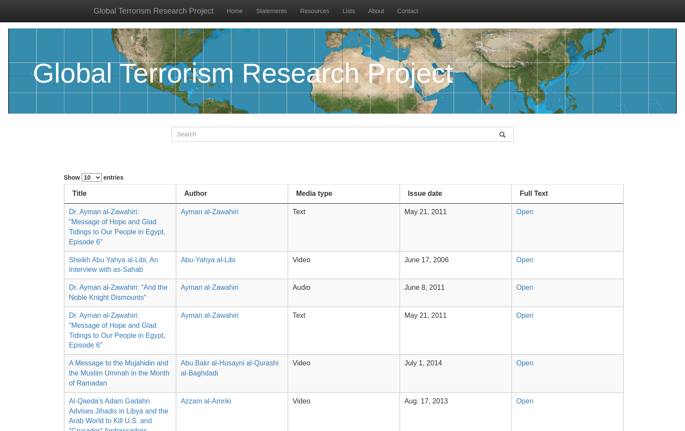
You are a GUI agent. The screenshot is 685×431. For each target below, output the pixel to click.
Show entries (94, 177)
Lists (348, 10)
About (376, 10)
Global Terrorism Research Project (153, 11)
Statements (271, 10)
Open (524, 212)
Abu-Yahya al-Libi (208, 260)
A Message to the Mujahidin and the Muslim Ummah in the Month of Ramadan (119, 373)
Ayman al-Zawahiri (210, 212)
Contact (407, 10)
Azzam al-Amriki (206, 401)
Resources (314, 10)
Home (235, 10)
